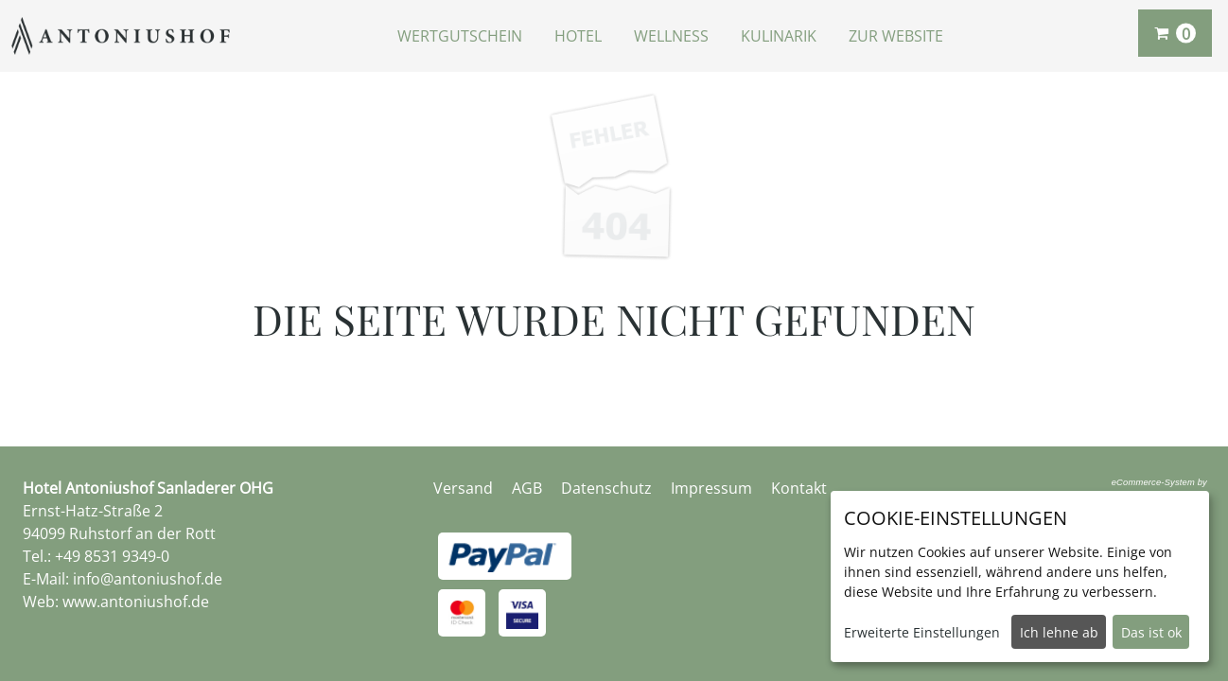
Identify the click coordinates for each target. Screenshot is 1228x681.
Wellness (671, 36)
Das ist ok (1151, 632)
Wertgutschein (459, 36)
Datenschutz (606, 488)
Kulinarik (778, 36)
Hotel (578, 36)
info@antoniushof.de (147, 578)
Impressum (711, 488)
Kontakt (799, 488)
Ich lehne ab (1059, 632)
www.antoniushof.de (135, 601)
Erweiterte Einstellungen (922, 632)
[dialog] (1020, 576)
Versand (463, 488)
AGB (527, 488)
